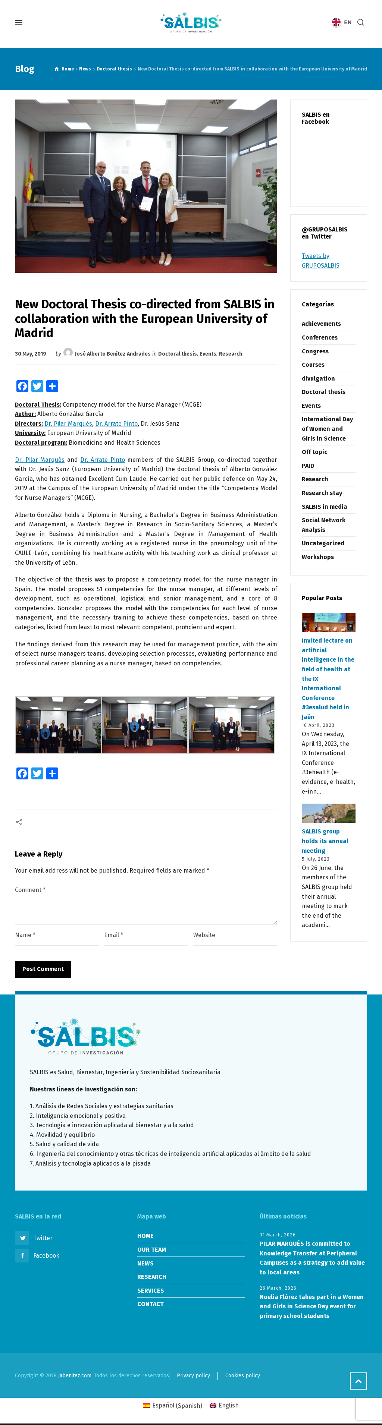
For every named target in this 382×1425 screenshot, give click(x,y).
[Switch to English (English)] (224, 1406)
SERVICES (150, 1290)
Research (230, 354)
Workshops (318, 557)
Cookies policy (242, 1375)
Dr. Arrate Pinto (116, 423)
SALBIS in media (324, 506)
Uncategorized (323, 543)
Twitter (43, 1238)
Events (208, 354)
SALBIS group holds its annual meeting (325, 841)
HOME (145, 1235)
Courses (313, 364)
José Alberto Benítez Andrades (113, 354)
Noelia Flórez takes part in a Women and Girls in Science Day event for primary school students (312, 1306)
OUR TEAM (151, 1249)
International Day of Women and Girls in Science (327, 429)
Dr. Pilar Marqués (68, 423)
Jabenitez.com (74, 1375)
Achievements (321, 323)
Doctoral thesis (177, 354)
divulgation (318, 378)
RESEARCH (151, 1276)
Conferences (320, 337)
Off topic (314, 451)
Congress (315, 351)
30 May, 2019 (30, 354)
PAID (308, 465)
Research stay (322, 492)
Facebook (46, 1255)
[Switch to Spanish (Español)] (173, 1406)
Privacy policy (193, 1375)
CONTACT (150, 1304)
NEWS (145, 1263)
